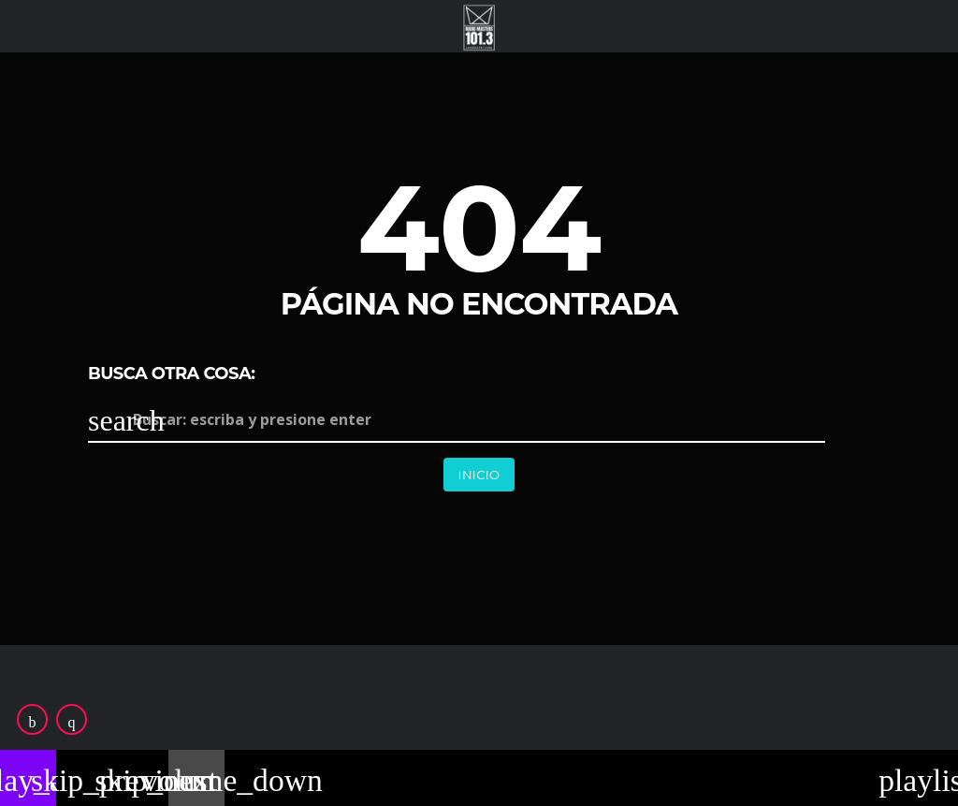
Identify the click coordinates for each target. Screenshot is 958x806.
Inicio (479, 474)
